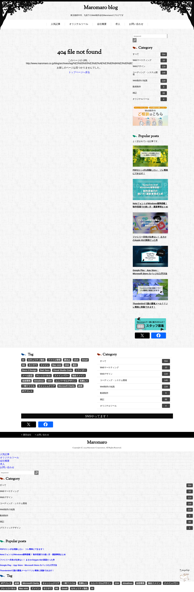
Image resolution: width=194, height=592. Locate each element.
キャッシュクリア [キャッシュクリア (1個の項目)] (46, 386)
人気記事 (55, 25)
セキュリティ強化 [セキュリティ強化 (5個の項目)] (36, 360)
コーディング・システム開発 (150, 73)
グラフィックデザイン (96, 528)
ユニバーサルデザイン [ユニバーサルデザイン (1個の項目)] (65, 381)
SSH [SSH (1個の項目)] (49, 381)
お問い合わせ (136, 25)
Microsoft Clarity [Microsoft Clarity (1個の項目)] (66, 386)
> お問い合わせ (42, 435)
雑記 (150, 93)
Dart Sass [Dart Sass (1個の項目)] (45, 370)
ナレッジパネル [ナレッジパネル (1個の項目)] (43, 375)
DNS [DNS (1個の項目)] (67, 365)
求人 (117, 25)
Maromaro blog (97, 8)
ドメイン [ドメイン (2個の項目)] (44, 365)
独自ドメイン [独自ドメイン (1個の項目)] (78, 375)
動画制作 (150, 87)
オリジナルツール (78, 25)
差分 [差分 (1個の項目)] (75, 365)
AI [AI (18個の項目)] (23, 360)
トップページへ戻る (79, 72)
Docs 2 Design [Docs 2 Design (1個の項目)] (29, 370)
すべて (150, 54)
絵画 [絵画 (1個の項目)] (80, 386)
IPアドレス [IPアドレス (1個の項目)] (27, 391)
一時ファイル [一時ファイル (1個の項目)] (28, 386)
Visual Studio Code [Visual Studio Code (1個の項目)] (62, 370)
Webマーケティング (150, 60)
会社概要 (102, 25)
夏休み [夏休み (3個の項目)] (67, 360)
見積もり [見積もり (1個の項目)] (84, 381)
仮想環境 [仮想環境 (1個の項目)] (26, 381)
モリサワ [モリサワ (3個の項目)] (33, 365)
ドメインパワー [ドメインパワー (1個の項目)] (61, 375)
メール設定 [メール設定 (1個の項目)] (27, 375)
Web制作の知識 (150, 81)
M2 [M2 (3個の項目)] (23, 365)
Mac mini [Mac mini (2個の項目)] (56, 365)
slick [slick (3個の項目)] (76, 360)
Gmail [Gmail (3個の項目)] (85, 360)
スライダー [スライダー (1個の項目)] (81, 370)
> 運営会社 (26, 435)
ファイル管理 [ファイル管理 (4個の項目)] (54, 360)
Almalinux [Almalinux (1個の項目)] (39, 381)
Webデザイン (150, 66)
